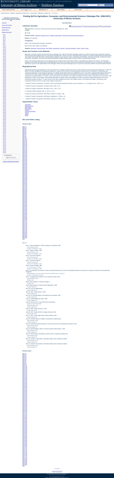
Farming (62, 48)
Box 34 (4, 81)
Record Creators (78, 9)
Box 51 (4, 106)
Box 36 (4, 84)
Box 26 (4, 70)
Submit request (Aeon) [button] (75, 26)
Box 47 (4, 100)
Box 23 (4, 66)
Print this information (105, 26)
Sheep (83, 48)
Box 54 (4, 110)
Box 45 (4, 97)
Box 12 (4, 50)
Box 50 (4, 104)
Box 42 (4, 93)
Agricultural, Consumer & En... (22, 13)
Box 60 (4, 119)
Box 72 (4, 136)
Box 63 (4, 123)
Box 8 (4, 44)
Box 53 (4, 109)
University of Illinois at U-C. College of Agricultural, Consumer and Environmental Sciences (59, 35)
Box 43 (4, 94)
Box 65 (4, 126)
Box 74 (4, 139)
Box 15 (4, 54)
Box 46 (4, 99)
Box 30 (4, 76)
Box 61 (4, 120)
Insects (78, 48)
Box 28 (4, 73)
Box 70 (4, 133)
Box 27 (4, 71)
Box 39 (4, 89)
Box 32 (4, 79)
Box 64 (4, 125)
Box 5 (4, 40)
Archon (55, 476)
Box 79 (4, 146)
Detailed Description (7, 32)
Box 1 (4, 34)
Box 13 (4, 51)
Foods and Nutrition (70, 48)
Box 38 (4, 87)
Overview (4, 22)
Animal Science (41, 48)
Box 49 (4, 103)
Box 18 (4, 58)
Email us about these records (11, 161)
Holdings (13, 13)
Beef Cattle (49, 48)
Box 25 (4, 69)
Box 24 (4, 67)
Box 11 (4, 48)
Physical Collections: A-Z (26, 9)
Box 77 (4, 143)
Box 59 (4, 117)
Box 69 (4, 132)
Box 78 (4, 145)
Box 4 (4, 38)
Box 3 (4, 37)
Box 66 (4, 127)
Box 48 (4, 102)
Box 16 (4, 56)
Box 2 (4, 35)
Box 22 (4, 64)
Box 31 (4, 77)
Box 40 (4, 90)
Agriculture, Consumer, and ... (44, 13)
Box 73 (4, 138)
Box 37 (4, 86)
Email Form (59, 472)
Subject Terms (5, 30)
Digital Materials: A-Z (43, 9)
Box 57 (4, 115)
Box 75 (4, 140)
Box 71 (4, 135)
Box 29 (4, 74)
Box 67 (4, 129)
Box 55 (4, 112)
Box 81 (4, 149)
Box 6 (4, 41)
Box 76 (4, 142)
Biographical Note (6, 27)
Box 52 (4, 107)
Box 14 (4, 53)
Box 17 (4, 57)
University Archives (5, 13)
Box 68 (4, 130)
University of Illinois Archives (19, 5)
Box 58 (4, 116)
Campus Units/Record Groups (8, 9)
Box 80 (4, 148)
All (23, 239)
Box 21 (4, 63)
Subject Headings (61, 9)
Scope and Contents (7, 25)
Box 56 (4, 113)
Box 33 (4, 80)
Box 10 (4, 47)
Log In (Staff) (57, 468)
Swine (87, 48)
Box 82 (4, 150)
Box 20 (4, 61)
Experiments (56, 48)
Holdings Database (52, 5)
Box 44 (4, 96)
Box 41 (4, 92)
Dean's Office (34, 13)
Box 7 (4, 43)
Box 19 (4, 60)
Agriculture (33, 48)
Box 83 (4, 152)
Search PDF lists (109, 4)
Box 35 (4, 83)
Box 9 (4, 46)
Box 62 (4, 122)
